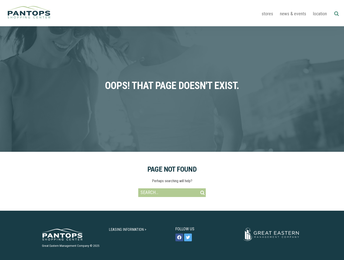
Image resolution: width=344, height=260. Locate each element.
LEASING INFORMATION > (127, 229)
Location (320, 13)
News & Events (293, 13)
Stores (267, 13)
